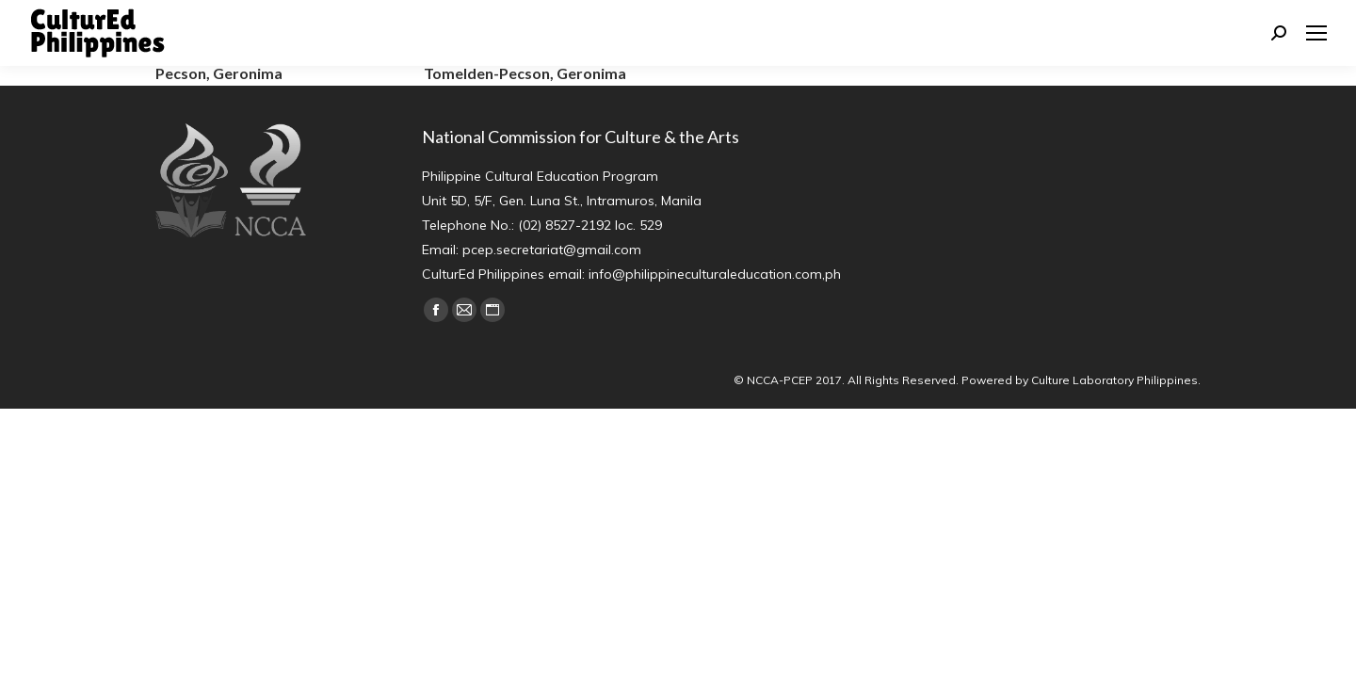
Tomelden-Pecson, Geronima (525, 73)
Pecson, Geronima (218, 73)
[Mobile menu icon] (1316, 33)
